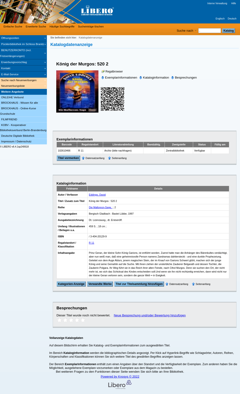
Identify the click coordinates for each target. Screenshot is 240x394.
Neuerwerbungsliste (13, 85)
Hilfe (233, 3)
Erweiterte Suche (36, 26)
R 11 (91, 242)
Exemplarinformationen (121, 77)
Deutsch (232, 18)
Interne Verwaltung (217, 3)
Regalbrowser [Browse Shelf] (114, 71)
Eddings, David (97, 194)
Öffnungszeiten (10, 38)
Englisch (220, 18)
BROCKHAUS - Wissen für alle (19, 102)
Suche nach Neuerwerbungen (19, 80)
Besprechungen (186, 77)
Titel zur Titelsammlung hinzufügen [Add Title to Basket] (139, 284)
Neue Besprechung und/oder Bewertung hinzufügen (150, 315)
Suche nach (185, 30)
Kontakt (5, 68)
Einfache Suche (13, 26)
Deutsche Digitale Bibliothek (17, 135)
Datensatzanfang (95, 158)
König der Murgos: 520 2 (82, 63)
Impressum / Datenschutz (16, 141)
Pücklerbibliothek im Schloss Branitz (22, 44)
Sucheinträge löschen (91, 26)
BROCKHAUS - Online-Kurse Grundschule (18, 111)
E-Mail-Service (10, 74)
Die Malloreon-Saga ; (100, 207)
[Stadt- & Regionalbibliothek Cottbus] (70, 11)
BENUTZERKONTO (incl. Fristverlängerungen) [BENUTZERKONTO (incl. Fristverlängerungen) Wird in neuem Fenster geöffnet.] (15, 53)
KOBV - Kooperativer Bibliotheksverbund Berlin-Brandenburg (23, 128)
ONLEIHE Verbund (12, 97)
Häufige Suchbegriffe (62, 26)
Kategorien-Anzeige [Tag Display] (71, 284)
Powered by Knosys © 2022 (120, 376)
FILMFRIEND (9, 119)
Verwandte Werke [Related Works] (100, 284)
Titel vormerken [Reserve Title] (68, 158)
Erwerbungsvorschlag (14, 62)
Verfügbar (199, 150)
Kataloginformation (156, 77)
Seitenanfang (119, 158)
